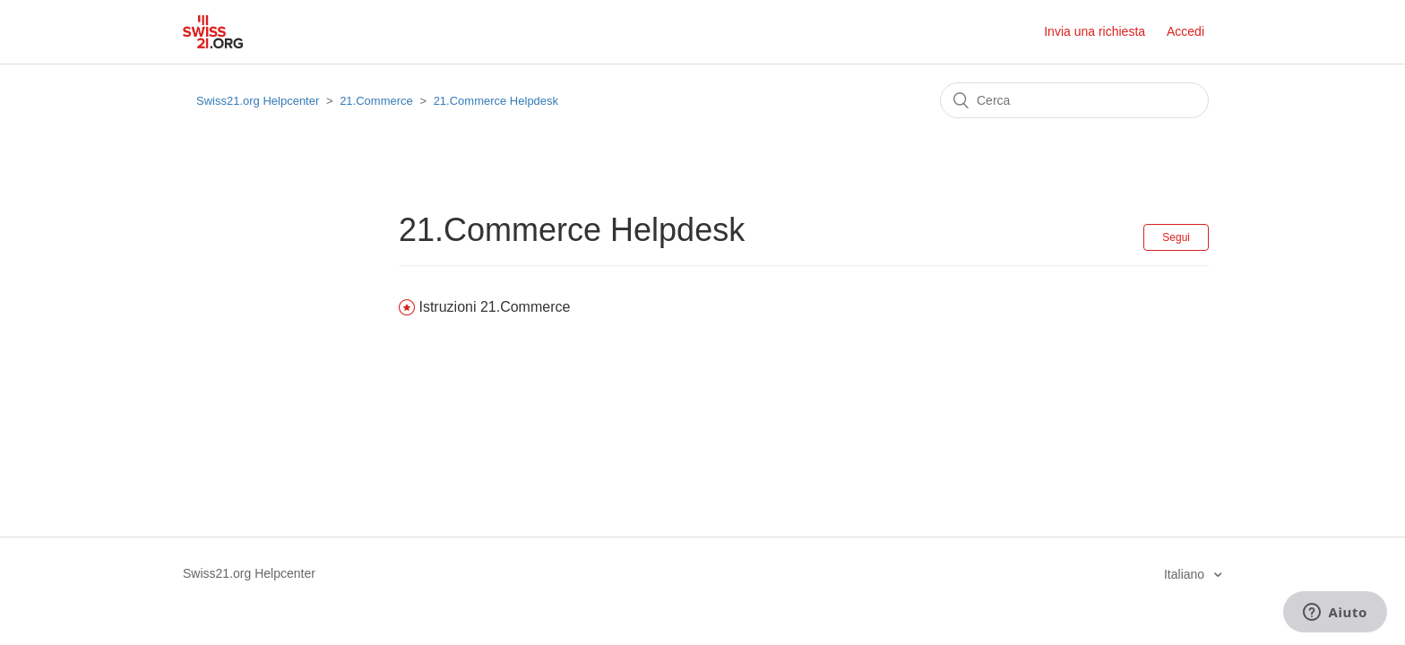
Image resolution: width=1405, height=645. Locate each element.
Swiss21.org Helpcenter (257, 101)
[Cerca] (1074, 100)
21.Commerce (376, 101)
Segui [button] (1176, 237)
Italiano (1186, 574)
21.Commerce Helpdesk (496, 101)
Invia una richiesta (1094, 31)
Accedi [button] (1185, 31)
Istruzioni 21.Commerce (494, 306)
